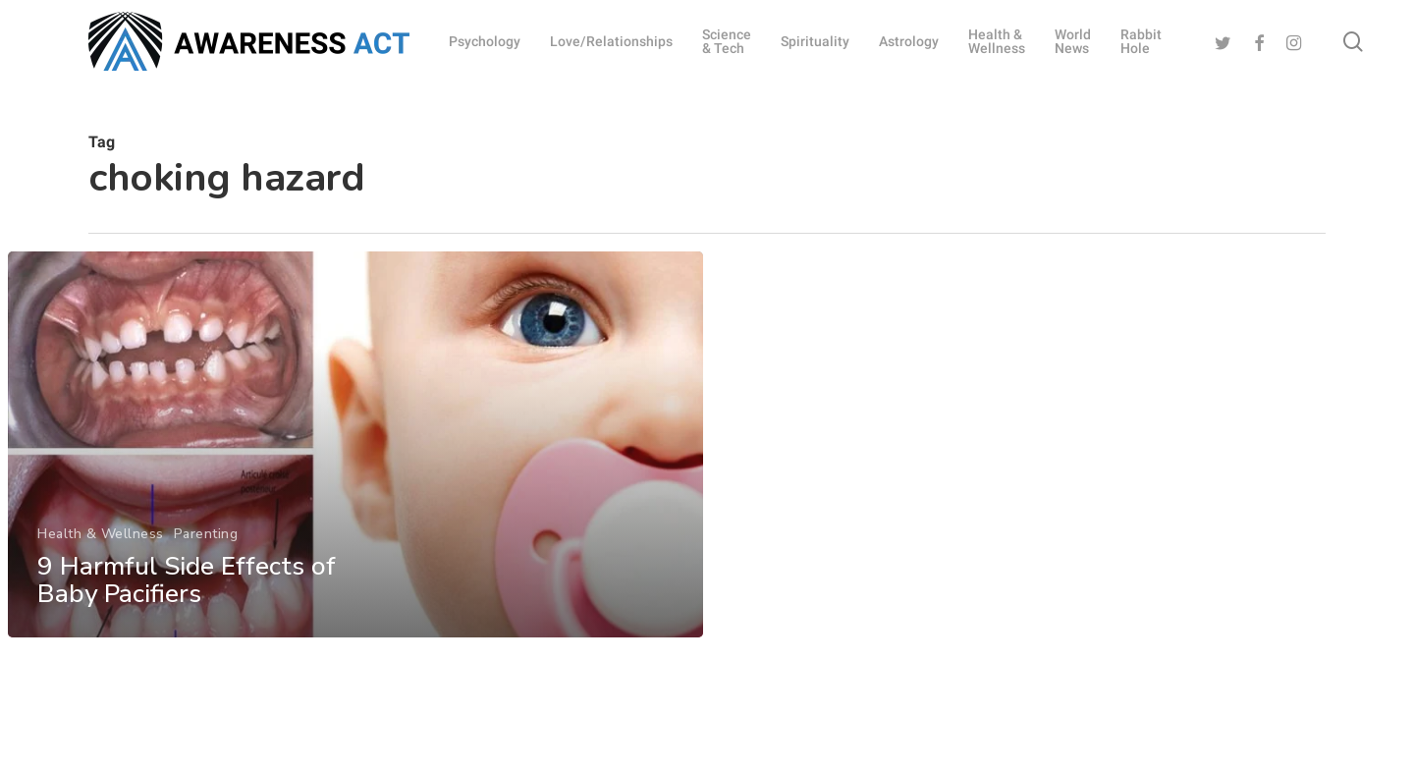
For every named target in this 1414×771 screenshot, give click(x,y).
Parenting (205, 561)
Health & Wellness (99, 561)
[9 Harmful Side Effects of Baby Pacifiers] (354, 474)
